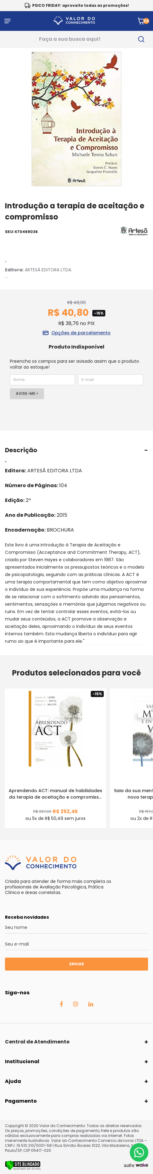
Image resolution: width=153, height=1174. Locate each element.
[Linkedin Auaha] (90, 1005)
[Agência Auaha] (129, 1165)
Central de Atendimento (37, 1041)
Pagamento (21, 1101)
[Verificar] (23, 1169)
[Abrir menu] (7, 21)
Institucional (22, 1061)
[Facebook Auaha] (61, 1005)
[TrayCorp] (142, 1165)
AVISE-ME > (27, 393)
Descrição (21, 450)
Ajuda (13, 1081)
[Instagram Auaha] (75, 1005)
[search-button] (141, 39)
